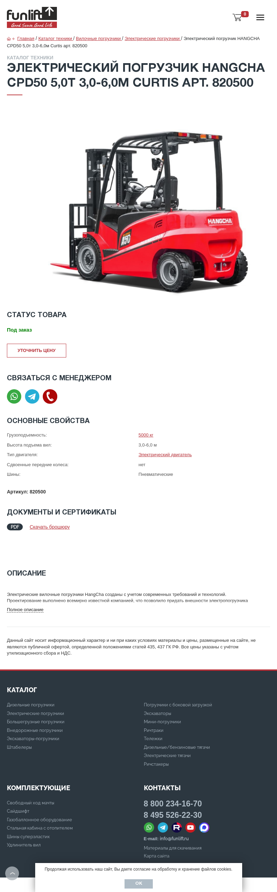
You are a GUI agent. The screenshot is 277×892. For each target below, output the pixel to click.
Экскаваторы (157, 687)
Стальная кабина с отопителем (40, 802)
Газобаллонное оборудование (39, 793)
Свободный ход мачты (30, 777)
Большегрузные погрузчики (36, 695)
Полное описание (25, 583)
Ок (138, 884)
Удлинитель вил (24, 819)
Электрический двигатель (165, 454)
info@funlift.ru (174, 812)
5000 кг (146, 435)
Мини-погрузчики (162, 695)
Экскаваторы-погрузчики (33, 712)
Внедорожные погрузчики (35, 704)
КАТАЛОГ (22, 664)
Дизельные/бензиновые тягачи (177, 721)
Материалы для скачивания (172, 822)
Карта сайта (156, 830)
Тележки (153, 712)
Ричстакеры (156, 738)
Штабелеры (19, 721)
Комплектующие (38, 762)
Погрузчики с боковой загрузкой (178, 679)
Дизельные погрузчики (31, 679)
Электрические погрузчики (35, 687)
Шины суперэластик (28, 810)
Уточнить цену (37, 350)
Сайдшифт (18, 785)
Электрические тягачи (167, 729)
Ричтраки (154, 704)
